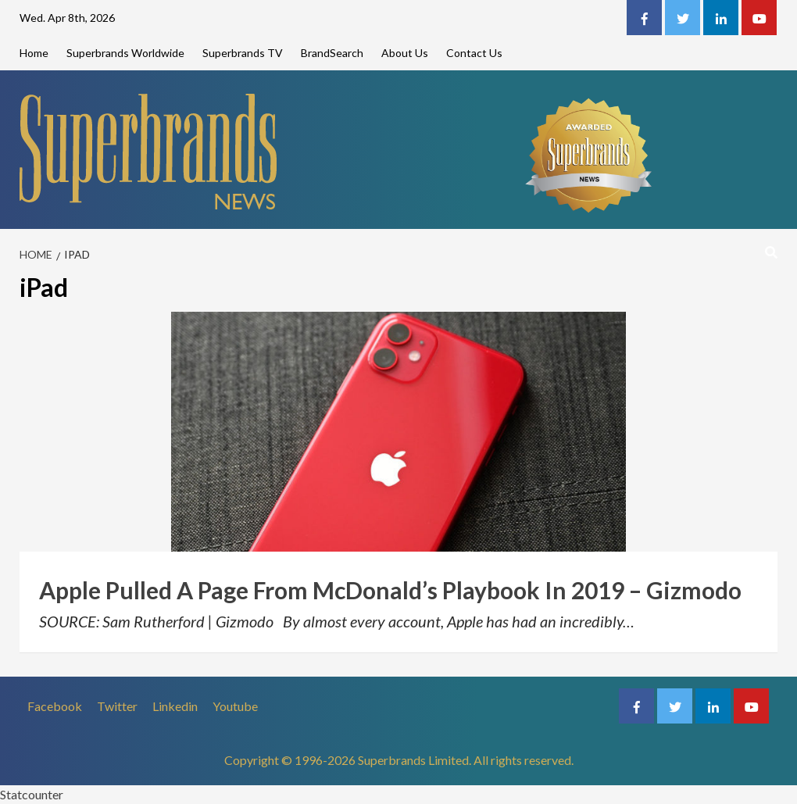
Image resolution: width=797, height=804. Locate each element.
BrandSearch (332, 52)
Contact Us (474, 52)
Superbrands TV (242, 52)
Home (34, 52)
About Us (404, 52)
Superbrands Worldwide (125, 52)
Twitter (117, 706)
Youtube (235, 706)
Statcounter (31, 794)
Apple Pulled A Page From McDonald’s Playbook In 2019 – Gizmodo (390, 590)
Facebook (54, 706)
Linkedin (175, 706)
